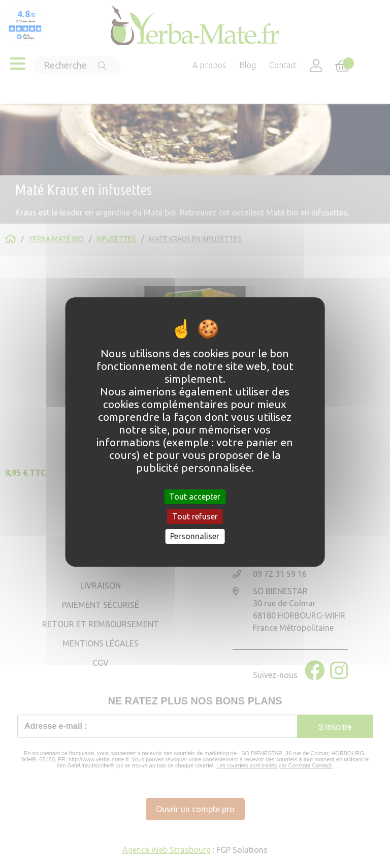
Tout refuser (195, 516)
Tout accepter (194, 496)
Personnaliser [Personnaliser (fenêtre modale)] (194, 536)
